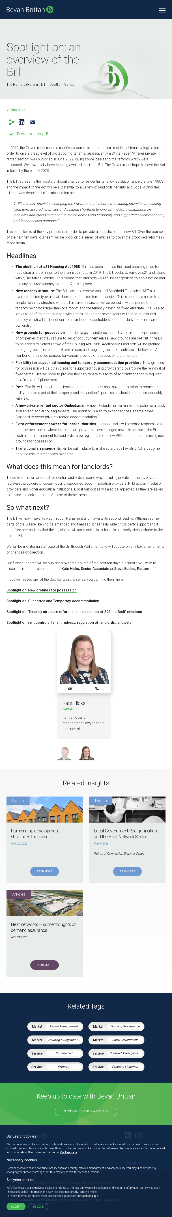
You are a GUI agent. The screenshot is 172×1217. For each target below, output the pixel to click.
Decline (38, 1206)
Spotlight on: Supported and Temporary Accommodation (52, 601)
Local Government (125, 1040)
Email (32, 122)
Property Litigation (125, 1066)
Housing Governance (125, 1026)
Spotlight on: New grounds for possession (41, 590)
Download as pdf (32, 133)
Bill (100, 165)
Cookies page (68, 1152)
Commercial (64, 1053)
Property (64, 1066)
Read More (44, 871)
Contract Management (125, 1053)
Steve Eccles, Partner (131, 569)
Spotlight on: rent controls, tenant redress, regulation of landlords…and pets (68, 622)
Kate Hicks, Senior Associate (85, 569)
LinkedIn (21, 122)
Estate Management (64, 1026)
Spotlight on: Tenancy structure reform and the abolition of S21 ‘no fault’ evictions (74, 612)
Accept (16, 1206)
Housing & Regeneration (65, 1040)
